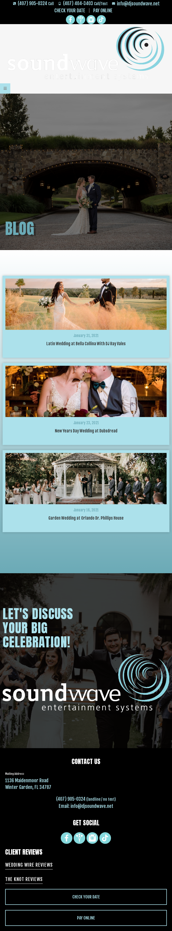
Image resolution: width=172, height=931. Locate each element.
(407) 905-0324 (70, 799)
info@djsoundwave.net (92, 806)
